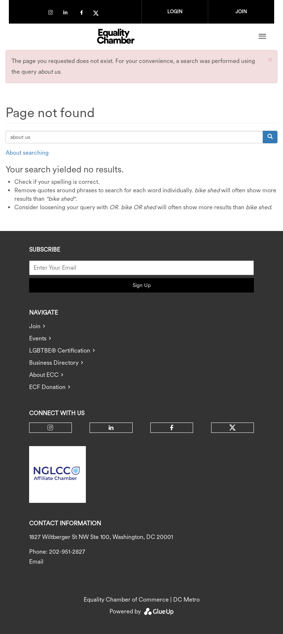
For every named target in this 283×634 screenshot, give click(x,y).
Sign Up (142, 285)
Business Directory (53, 362)
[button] (270, 59)
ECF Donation (47, 386)
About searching (27, 152)
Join (35, 326)
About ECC (44, 374)
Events (37, 338)
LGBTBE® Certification (59, 350)
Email (36, 561)
